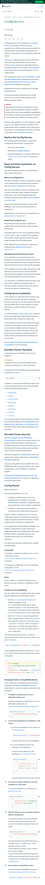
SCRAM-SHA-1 (27, 454)
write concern (9, 215)
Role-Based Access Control (19, 81)
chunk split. (11, 199)
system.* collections (18, 185)
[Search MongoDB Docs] (36, 11)
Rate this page (8, 35)
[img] (5, 38)
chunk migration (34, 197)
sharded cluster (13, 502)
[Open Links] (42, 6)
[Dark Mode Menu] (41, 11)
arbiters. (22, 147)
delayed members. (23, 150)
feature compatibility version (25, 685)
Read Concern (21, 246)
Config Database (29, 421)
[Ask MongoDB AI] (38, 11)
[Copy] (39, 377)
